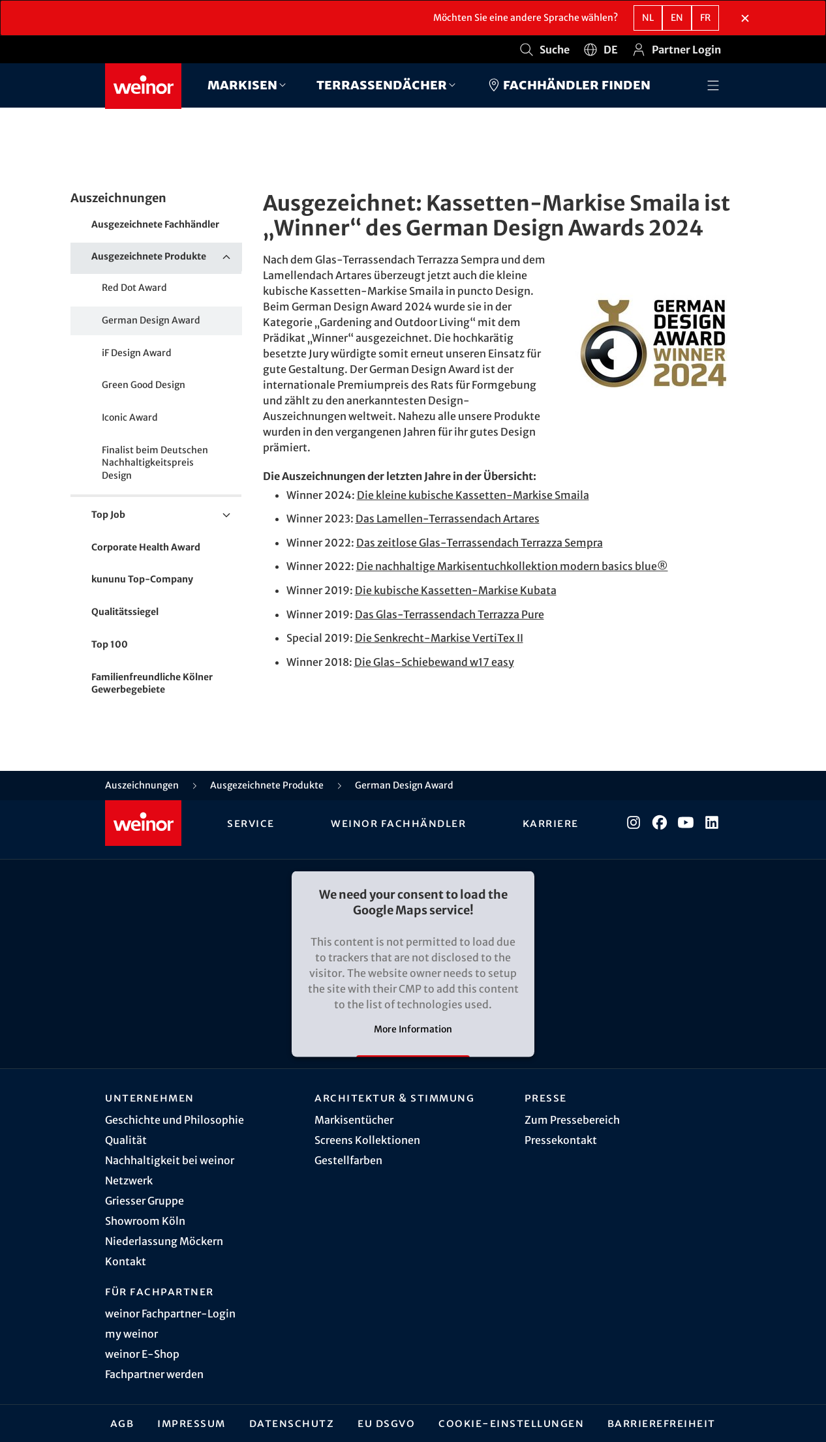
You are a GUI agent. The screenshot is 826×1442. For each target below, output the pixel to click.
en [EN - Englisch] (677, 17)
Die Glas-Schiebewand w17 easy (434, 661)
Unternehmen (149, 1097)
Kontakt (125, 1261)
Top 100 (109, 644)
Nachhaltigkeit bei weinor (169, 1160)
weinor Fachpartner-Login (170, 1313)
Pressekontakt (561, 1140)
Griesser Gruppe (144, 1200)
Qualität (126, 1140)
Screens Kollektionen (367, 1140)
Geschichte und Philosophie (174, 1119)
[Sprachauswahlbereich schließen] (745, 18)
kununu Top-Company (142, 579)
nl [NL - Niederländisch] (648, 17)
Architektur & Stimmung (394, 1097)
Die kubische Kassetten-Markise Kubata (456, 590)
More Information (413, 1028)
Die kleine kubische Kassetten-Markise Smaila (473, 495)
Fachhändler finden (568, 85)
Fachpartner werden (154, 1374)
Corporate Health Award (145, 547)
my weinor (131, 1333)
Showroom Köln (145, 1220)
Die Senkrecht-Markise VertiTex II (439, 637)
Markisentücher (353, 1119)
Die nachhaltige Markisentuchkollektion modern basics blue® (512, 566)
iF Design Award (137, 353)
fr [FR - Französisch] (705, 17)
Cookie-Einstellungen (511, 1423)
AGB (122, 1423)
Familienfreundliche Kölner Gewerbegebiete (152, 683)
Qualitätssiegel (125, 612)
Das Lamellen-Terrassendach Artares (448, 518)
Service (251, 823)
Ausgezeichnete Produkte (166, 257)
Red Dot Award (134, 287)
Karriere (551, 823)
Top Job (166, 515)
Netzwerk (129, 1180)
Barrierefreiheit (661, 1423)
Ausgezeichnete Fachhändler (155, 224)
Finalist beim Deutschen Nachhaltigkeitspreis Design (155, 462)
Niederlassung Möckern (164, 1241)
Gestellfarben (348, 1160)
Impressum (191, 1423)
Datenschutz (292, 1423)
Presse (546, 1097)
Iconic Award (130, 417)
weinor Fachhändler (398, 823)
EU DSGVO (386, 1423)
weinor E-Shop (142, 1353)
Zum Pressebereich (572, 1119)
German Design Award (151, 320)
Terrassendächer (381, 84)
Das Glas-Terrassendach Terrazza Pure (449, 614)
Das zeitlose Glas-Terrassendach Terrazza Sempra (479, 542)
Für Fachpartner (159, 1291)
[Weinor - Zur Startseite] (143, 86)
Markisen (242, 84)
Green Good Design (143, 385)
